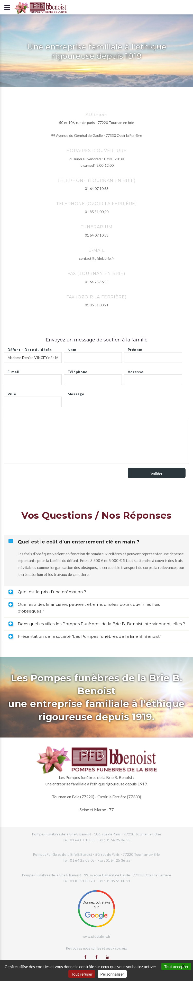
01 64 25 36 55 (96, 282)
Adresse (135, 370)
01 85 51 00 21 (96, 305)
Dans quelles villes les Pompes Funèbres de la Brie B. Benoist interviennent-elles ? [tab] (96, 623)
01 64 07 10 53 (96, 188)
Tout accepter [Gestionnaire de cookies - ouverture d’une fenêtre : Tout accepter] (176, 966)
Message (76, 392)
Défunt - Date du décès (29, 348)
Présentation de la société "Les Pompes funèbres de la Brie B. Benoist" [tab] (84, 636)
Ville (11, 392)
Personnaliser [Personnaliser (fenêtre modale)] (112, 973)
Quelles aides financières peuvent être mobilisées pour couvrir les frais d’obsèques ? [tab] (84, 608)
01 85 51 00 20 (96, 211)
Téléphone (78, 370)
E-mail (13, 370)
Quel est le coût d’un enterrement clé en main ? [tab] (73, 542)
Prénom (135, 348)
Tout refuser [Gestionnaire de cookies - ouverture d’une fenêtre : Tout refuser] (82, 973)
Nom (72, 348)
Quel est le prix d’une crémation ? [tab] (47, 591)
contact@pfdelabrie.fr (96, 258)
